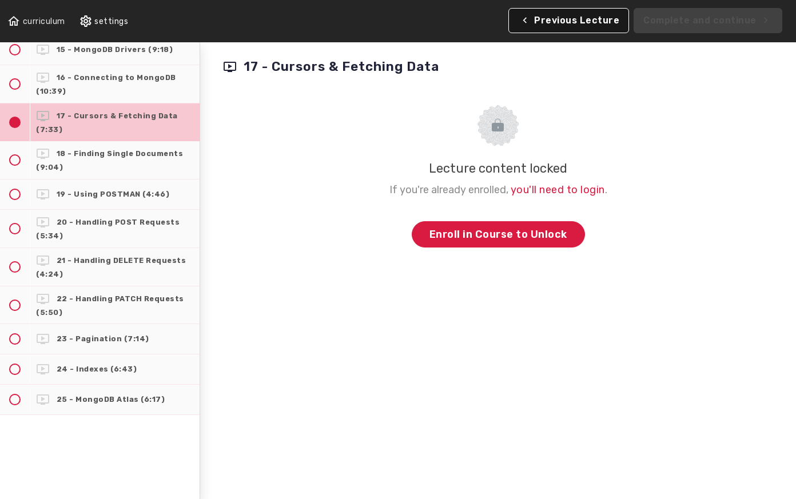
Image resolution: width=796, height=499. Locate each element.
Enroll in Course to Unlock (498, 234)
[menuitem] (104, 21)
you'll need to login (558, 189)
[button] (36, 21)
